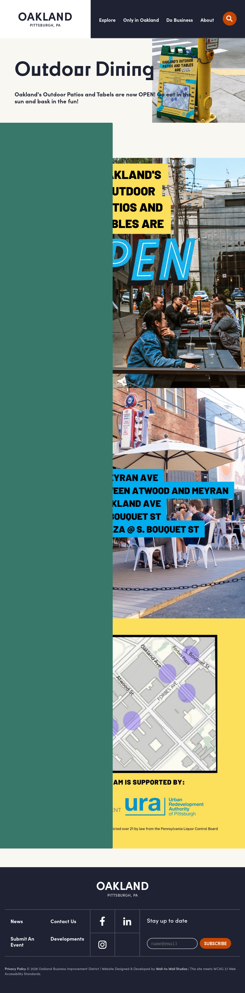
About (207, 20)
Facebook (102, 921)
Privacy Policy (15, 968)
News (17, 921)
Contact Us (63, 921)
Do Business (179, 20)
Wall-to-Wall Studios (171, 968)
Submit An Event (22, 942)
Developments (67, 939)
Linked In (127, 921)
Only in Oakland (141, 20)
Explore (107, 20)
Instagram (102, 944)
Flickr (127, 944)
